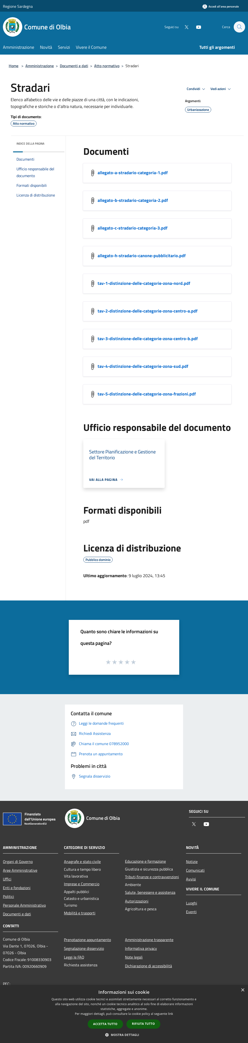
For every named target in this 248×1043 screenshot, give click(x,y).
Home (13, 66)
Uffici (7, 879)
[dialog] (124, 1014)
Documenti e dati (74, 66)
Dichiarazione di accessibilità (148, 966)
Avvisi (191, 879)
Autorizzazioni (136, 901)
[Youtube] (196, 27)
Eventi (191, 912)
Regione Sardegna (18, 6)
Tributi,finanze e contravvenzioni (152, 877)
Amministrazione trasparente (149, 940)
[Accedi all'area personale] (220, 6)
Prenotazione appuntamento (87, 940)
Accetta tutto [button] (105, 1024)
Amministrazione (39, 66)
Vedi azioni (221, 89)
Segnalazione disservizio (84, 948)
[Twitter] (184, 27)
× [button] (242, 990)
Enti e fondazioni (17, 888)
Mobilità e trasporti (79, 913)
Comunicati (195, 870)
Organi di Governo (18, 861)
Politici (8, 896)
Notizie (192, 861)
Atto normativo (106, 66)
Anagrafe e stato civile (82, 861)
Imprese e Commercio (81, 884)
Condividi (197, 89)
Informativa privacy (141, 948)
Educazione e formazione (145, 861)
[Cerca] (239, 27)
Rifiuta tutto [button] (143, 1024)
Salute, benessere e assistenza (150, 892)
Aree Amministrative (20, 870)
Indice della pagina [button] (30, 143)
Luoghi (191, 903)
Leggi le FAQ (74, 957)
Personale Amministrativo (24, 905)
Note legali (134, 957)
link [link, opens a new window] (170, 1014)
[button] (124, 1034)
